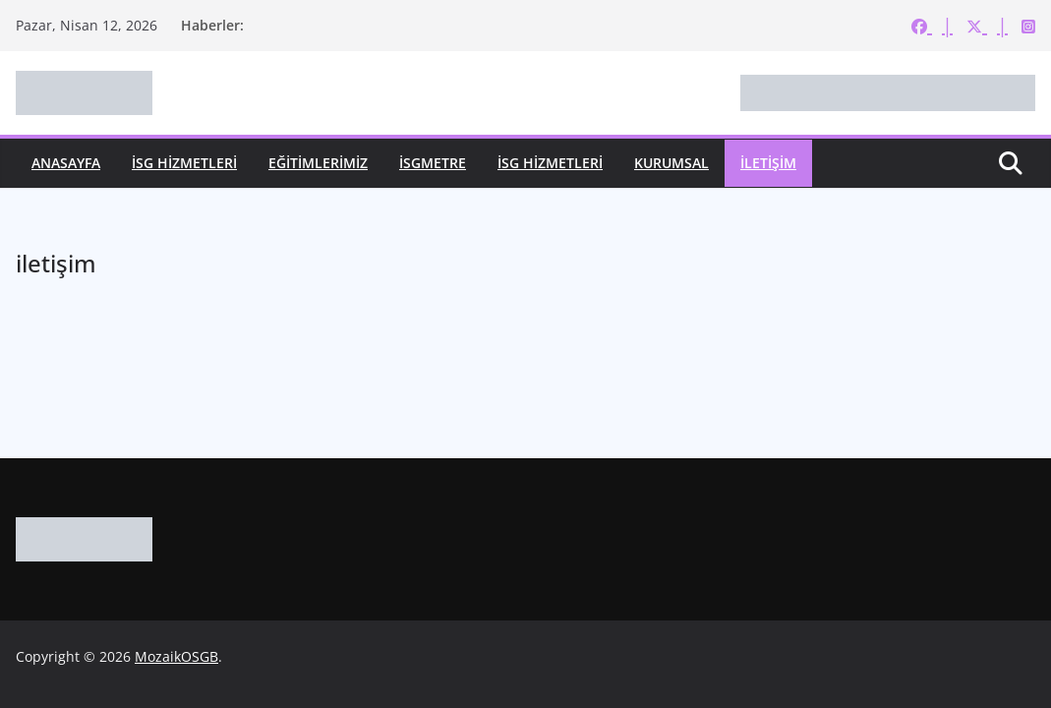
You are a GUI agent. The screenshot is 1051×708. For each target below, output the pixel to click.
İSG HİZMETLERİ (184, 162)
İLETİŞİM (768, 162)
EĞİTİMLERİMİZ (318, 162)
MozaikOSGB (176, 656)
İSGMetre (432, 162)
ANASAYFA (65, 162)
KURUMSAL (671, 162)
